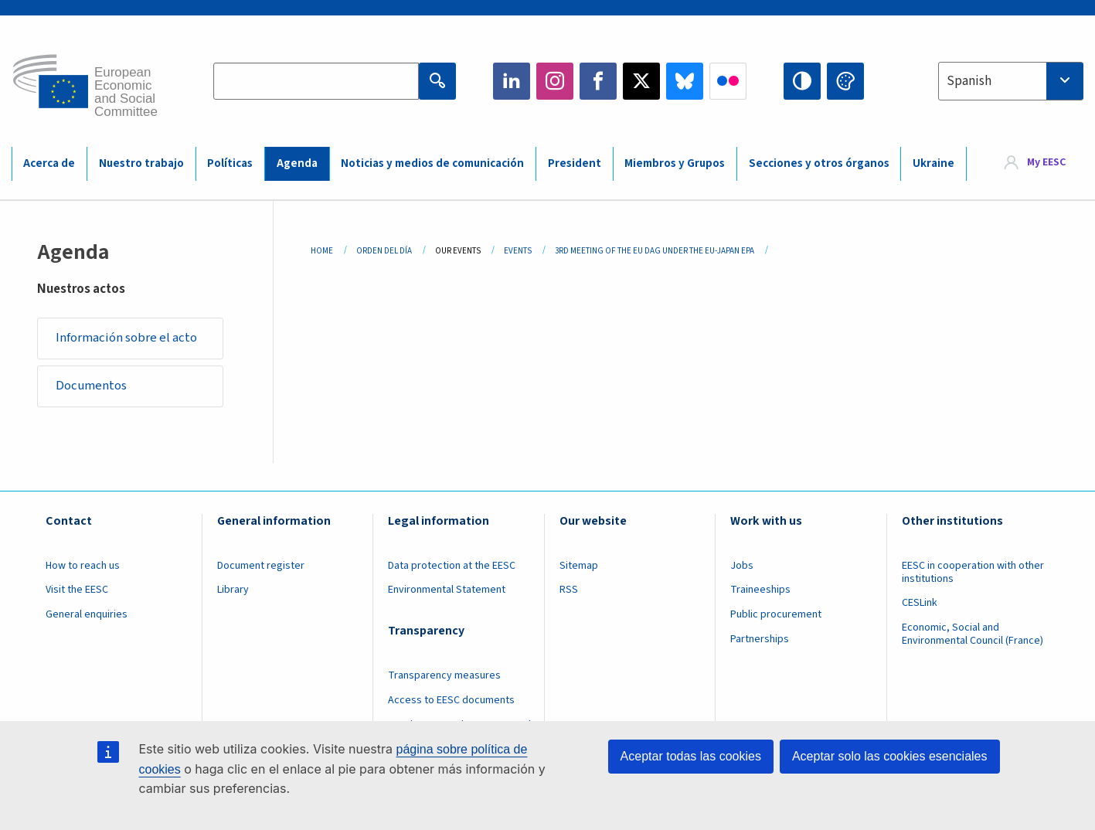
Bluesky (684, 81)
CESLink (919, 604)
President (574, 163)
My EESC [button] (1046, 163)
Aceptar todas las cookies (691, 756)
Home (322, 251)
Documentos (92, 387)
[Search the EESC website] (316, 81)
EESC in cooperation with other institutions (973, 574)
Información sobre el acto (127, 338)
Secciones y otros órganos (819, 163)
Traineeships (760, 591)
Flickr (727, 81)
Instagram (554, 81)
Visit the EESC (77, 591)
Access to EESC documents (451, 701)
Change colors (845, 81)
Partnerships (759, 640)
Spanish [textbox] (969, 81)
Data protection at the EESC (451, 567)
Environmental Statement (446, 591)
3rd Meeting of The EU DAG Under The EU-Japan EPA (654, 251)
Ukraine (933, 163)
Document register (260, 567)
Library (233, 591)
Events (518, 251)
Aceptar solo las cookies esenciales (890, 756)
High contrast (802, 81)
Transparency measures (444, 677)
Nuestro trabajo (141, 163)
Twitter (641, 81)
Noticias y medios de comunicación (432, 163)
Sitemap (578, 567)
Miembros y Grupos (674, 163)
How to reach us (83, 567)
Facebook (598, 81)
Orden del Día (384, 251)
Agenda (297, 163)
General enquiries (87, 616)
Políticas (230, 163)
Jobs (741, 567)
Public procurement (775, 616)
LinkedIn (511, 81)
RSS (568, 591)
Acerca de (49, 163)
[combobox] (1010, 81)
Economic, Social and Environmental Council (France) (974, 635)
